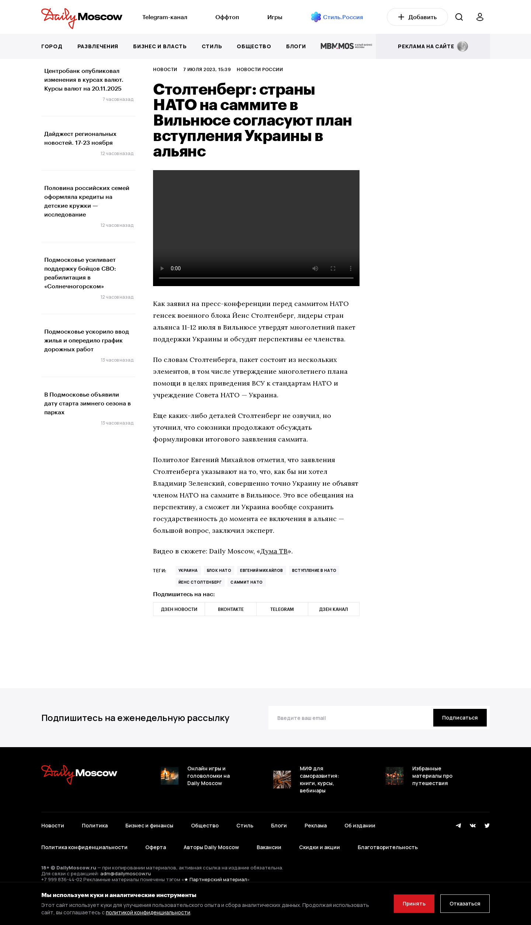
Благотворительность (388, 847)
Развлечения (98, 46)
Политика (95, 825)
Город (52, 46)
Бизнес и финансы (149, 825)
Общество (254, 46)
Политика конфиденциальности (84, 847)
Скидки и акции (319, 847)
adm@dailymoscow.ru (125, 873)
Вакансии (269, 847)
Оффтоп (227, 16)
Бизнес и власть (160, 46)
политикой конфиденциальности (148, 912)
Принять (414, 903)
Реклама (316, 825)
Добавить (417, 16)
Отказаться (465, 903)
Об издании (359, 825)
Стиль (212, 46)
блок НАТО (219, 570)
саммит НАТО (246, 582)
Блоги (296, 46)
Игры (274, 16)
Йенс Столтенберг (200, 582)
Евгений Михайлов (261, 570)
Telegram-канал (164, 16)
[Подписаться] (460, 718)
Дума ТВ (274, 551)
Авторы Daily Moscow (211, 847)
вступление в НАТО (314, 570)
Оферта (155, 847)
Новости (165, 69)
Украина (188, 570)
